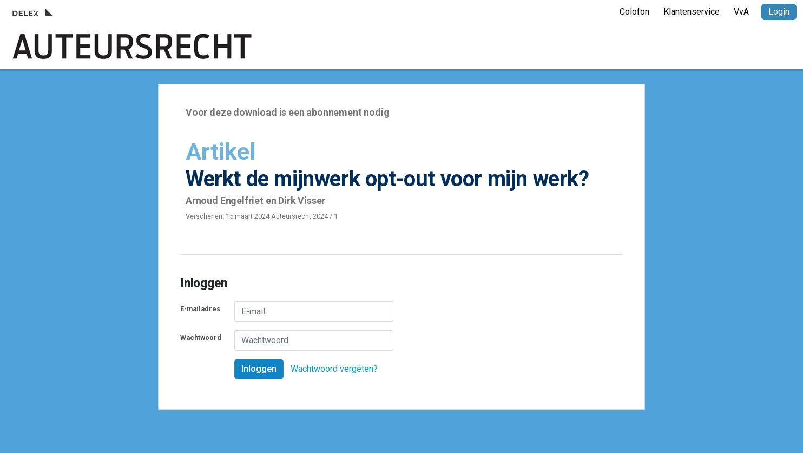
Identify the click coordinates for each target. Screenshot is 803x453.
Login (778, 11)
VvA (741, 11)
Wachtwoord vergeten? (334, 369)
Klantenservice (691, 11)
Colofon (634, 11)
